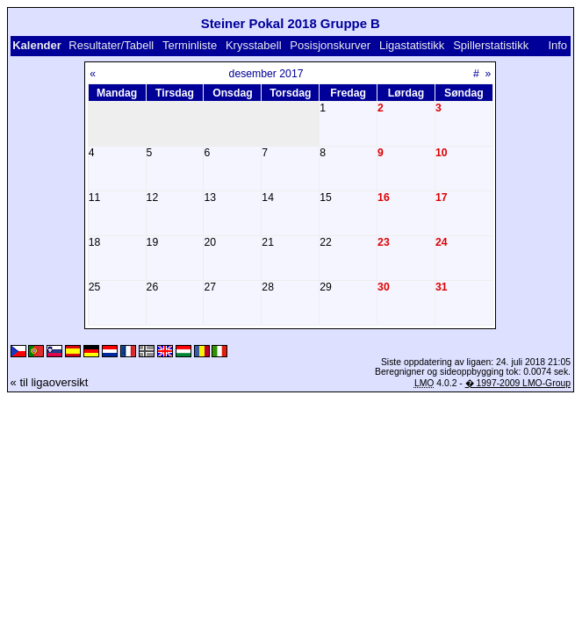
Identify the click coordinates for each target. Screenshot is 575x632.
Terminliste (189, 45)
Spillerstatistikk (490, 45)
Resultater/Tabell (111, 45)
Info (557, 45)
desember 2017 (266, 74)
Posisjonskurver (330, 45)
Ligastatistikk (411, 45)
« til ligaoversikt (50, 382)
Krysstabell (254, 45)
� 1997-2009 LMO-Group (518, 383)
